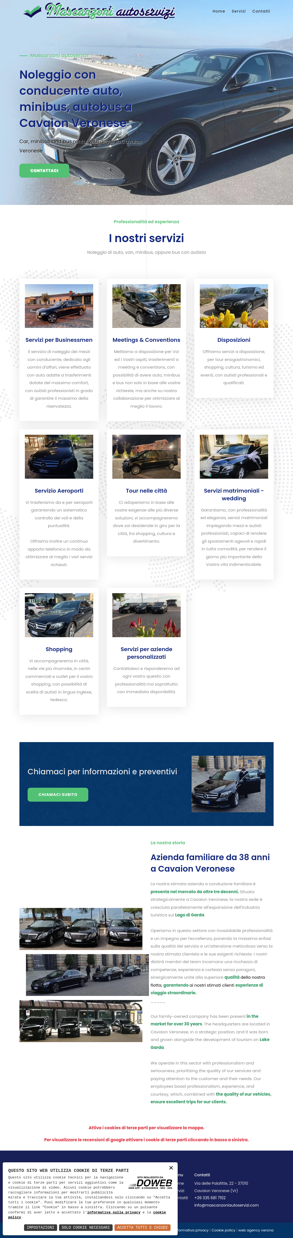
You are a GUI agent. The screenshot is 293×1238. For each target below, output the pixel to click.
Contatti (261, 11)
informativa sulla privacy (113, 1212)
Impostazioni (40, 1227)
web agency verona (256, 1230)
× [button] (171, 1168)
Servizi (239, 11)
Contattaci (44, 170)
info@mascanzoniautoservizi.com (226, 1205)
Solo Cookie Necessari (86, 1227)
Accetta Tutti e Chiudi (142, 1227)
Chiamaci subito (58, 794)
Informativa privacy (191, 1230)
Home (219, 11)
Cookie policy (223, 1230)
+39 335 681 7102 (209, 1198)
